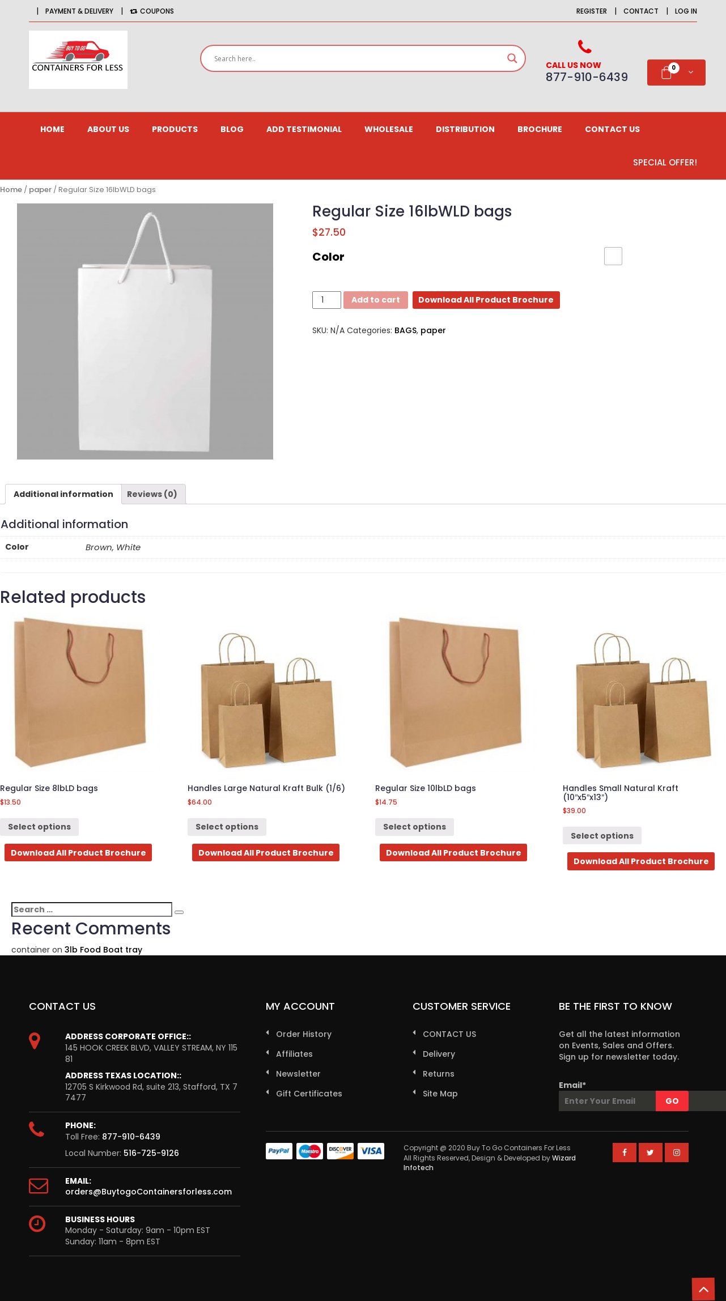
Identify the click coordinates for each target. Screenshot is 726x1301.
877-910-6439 (131, 1136)
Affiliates (294, 1054)
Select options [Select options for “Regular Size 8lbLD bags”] (39, 826)
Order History (304, 1034)
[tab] (63, 494)
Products (175, 129)
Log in (686, 11)
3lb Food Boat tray (103, 949)
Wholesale (388, 129)
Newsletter (298, 1073)
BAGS (405, 330)
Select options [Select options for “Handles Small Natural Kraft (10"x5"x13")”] (602, 835)
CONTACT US (612, 129)
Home (52, 129)
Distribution (465, 129)
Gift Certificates (309, 1093)
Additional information (63, 494)
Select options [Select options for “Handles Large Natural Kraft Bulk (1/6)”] (227, 826)
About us (108, 129)
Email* (624, 1095)
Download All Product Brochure (486, 299)
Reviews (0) (152, 494)
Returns (439, 1073)
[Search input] (357, 58)
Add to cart (375, 299)
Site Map (440, 1093)
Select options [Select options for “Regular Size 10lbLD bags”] (414, 826)
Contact (641, 11)
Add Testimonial (304, 129)
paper (40, 189)
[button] (613, 256)
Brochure (539, 129)
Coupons (152, 11)
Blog (232, 129)
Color (328, 257)
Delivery (439, 1054)
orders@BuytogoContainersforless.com (148, 1191)
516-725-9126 (151, 1153)
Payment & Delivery (79, 11)
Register (591, 11)
